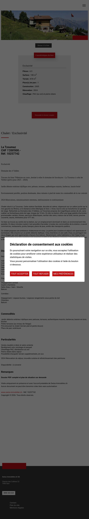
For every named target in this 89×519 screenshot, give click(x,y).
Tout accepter (19, 273)
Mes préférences (63, 273)
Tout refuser (40, 273)
